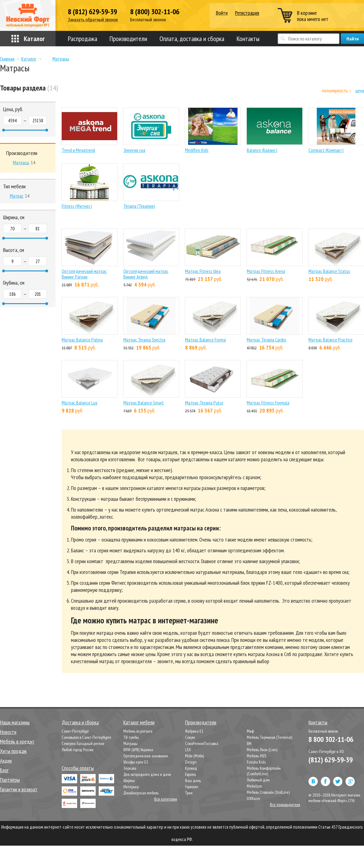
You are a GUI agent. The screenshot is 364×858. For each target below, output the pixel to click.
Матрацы (130, 743)
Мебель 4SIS (256, 756)
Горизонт (191, 786)
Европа (190, 774)
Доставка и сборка (80, 722)
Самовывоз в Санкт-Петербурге (86, 737)
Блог (4, 770)
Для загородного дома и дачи (147, 774)
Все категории (165, 799)
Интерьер (131, 786)
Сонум (190, 737)
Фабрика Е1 (194, 731)
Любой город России (77, 749)
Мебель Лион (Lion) (262, 749)
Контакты (248, 38)
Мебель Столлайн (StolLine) (268, 792)
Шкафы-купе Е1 (135, 762)
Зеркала (129, 768)
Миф (250, 731)
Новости (8, 731)
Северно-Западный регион (83, 743)
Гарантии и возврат (19, 789)
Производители (128, 38)
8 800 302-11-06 (330, 739)
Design (190, 762)
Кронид (191, 768)
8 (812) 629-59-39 (92, 12)
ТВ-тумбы (131, 737)
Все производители (285, 804)
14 (24, 162)
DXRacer (253, 798)
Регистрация (247, 12)
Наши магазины (15, 722)
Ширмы (129, 780)
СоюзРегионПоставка (201, 743)
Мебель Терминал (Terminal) (269, 737)
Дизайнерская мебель (141, 793)
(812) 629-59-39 (330, 759)
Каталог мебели (139, 722)
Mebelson (254, 786)
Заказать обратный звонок (93, 19)
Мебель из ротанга (137, 731)
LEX (188, 749)
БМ (249, 743)
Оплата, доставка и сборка (191, 38)
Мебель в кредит (17, 741)
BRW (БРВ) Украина (138, 749)
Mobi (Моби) (194, 756)
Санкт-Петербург (75, 731)
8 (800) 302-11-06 (154, 12)
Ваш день (193, 780)
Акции (6, 760)
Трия (188, 793)
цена (359, 90)
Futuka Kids (256, 762)
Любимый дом (258, 780)
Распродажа (82, 38)
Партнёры (10, 779)
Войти (222, 13)
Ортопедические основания (145, 756)
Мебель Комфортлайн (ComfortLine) (264, 770)
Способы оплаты (78, 768)
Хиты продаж (13, 751)
